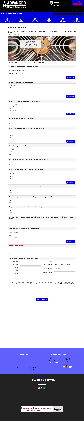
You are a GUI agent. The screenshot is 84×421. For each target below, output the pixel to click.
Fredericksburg (44, 395)
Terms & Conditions (69, 283)
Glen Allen (50, 395)
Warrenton (62, 396)
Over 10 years (13, 237)
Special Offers (62, 10)
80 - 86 (11, 176)
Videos (43, 10)
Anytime (67, 264)
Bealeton (23, 395)
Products (48, 10)
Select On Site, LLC (45, 413)
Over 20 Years (13, 91)
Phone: (16, 273)
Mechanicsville (22, 396)
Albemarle (11, 395)
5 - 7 (10, 137)
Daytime (56, 264)
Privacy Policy (61, 283)
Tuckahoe (53, 396)
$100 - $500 (12, 106)
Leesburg (61, 395)
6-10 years (12, 235)
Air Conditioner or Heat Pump (16, 70)
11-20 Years (12, 89)
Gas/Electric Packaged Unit (16, 73)
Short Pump (38, 396)
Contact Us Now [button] (77, 4)
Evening (62, 264)
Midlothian (28, 396)
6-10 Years (12, 87)
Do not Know (12, 93)
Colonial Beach (28, 395)
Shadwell (33, 396)
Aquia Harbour (17, 395)
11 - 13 (11, 134)
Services (54, 10)
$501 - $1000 (12, 108)
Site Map (17, 369)
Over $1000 (12, 110)
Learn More (70, 77)
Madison (72, 395)
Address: (16, 267)
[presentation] (42, 292)
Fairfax (38, 395)
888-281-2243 (42, 384)
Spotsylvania (44, 396)
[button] (60, 14)
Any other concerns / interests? (47, 273)
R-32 (10, 151)
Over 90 (11, 173)
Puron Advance (13, 153)
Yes (10, 123)
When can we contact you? (47, 265)
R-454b (11, 149)
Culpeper (34, 395)
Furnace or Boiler (13, 72)
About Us (76, 10)
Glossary (33, 369)
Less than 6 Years (14, 85)
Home (32, 10)
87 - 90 (11, 175)
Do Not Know (12, 154)
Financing (70, 10)
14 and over (12, 132)
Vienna (58, 396)
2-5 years (12, 234)
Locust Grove (66, 395)
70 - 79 (11, 178)
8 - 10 (11, 135)
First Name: (15, 261)
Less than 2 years (13, 232)
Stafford (49, 396)
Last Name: (15, 264)
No (10, 122)
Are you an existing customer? (48, 269)
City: (17, 270)
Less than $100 (13, 104)
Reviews (37, 10)
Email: (51, 261)
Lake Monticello (56, 395)
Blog (81, 10)
